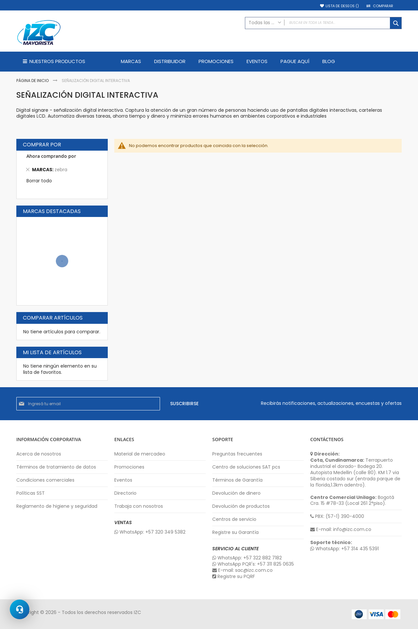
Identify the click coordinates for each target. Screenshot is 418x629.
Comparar (383, 6)
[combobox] (323, 23)
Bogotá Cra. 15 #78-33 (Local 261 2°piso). (352, 500)
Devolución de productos (241, 506)
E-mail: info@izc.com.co (340, 529)
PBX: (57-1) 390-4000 (337, 516)
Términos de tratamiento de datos (56, 467)
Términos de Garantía (237, 480)
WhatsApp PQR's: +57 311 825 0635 (253, 564)
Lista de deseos (342, 6)
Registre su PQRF (233, 576)
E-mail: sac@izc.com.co (242, 570)
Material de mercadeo (139, 454)
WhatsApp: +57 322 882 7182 (247, 558)
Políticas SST (30, 493)
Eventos (123, 480)
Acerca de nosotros (38, 454)
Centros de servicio (234, 519)
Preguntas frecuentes (237, 454)
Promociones (129, 467)
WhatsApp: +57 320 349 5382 (149, 532)
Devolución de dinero (236, 493)
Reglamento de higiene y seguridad (56, 506)
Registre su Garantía (235, 532)
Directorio (125, 493)
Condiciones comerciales (45, 480)
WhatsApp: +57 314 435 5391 (344, 549)
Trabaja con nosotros (138, 506)
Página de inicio (33, 80)
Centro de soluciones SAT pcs (246, 467)
